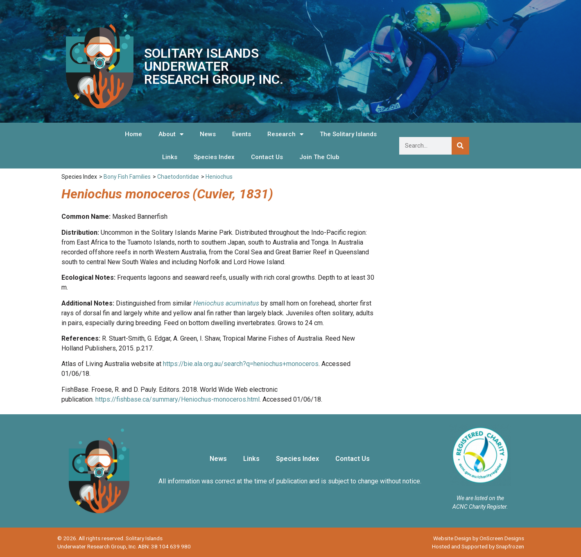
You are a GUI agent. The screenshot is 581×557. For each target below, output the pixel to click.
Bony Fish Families (127, 176)
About (170, 134)
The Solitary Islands (348, 134)
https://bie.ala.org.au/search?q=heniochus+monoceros (241, 364)
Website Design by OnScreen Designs (478, 538)
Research (285, 134)
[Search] (460, 146)
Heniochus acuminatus (226, 303)
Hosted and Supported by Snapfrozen (478, 546)
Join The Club (319, 157)
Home (133, 134)
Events (241, 134)
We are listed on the (480, 498)
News (208, 134)
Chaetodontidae (178, 176)
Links (169, 157)
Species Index (214, 157)
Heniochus (219, 176)
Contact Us (267, 157)
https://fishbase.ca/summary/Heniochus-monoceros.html (177, 399)
